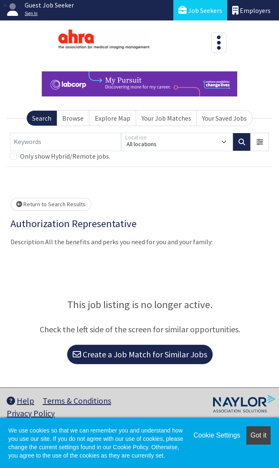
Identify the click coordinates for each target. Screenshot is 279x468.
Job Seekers (200, 10)
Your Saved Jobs (224, 118)
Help (20, 400)
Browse (73, 118)
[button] (260, 142)
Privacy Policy (31, 413)
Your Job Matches (166, 118)
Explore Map (112, 118)
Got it (258, 435)
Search (41, 118)
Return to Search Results (51, 204)
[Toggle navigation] (218, 42)
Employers (251, 10)
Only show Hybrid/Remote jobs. (65, 156)
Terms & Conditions (77, 400)
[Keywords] (65, 142)
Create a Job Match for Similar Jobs (140, 354)
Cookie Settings (216, 435)
